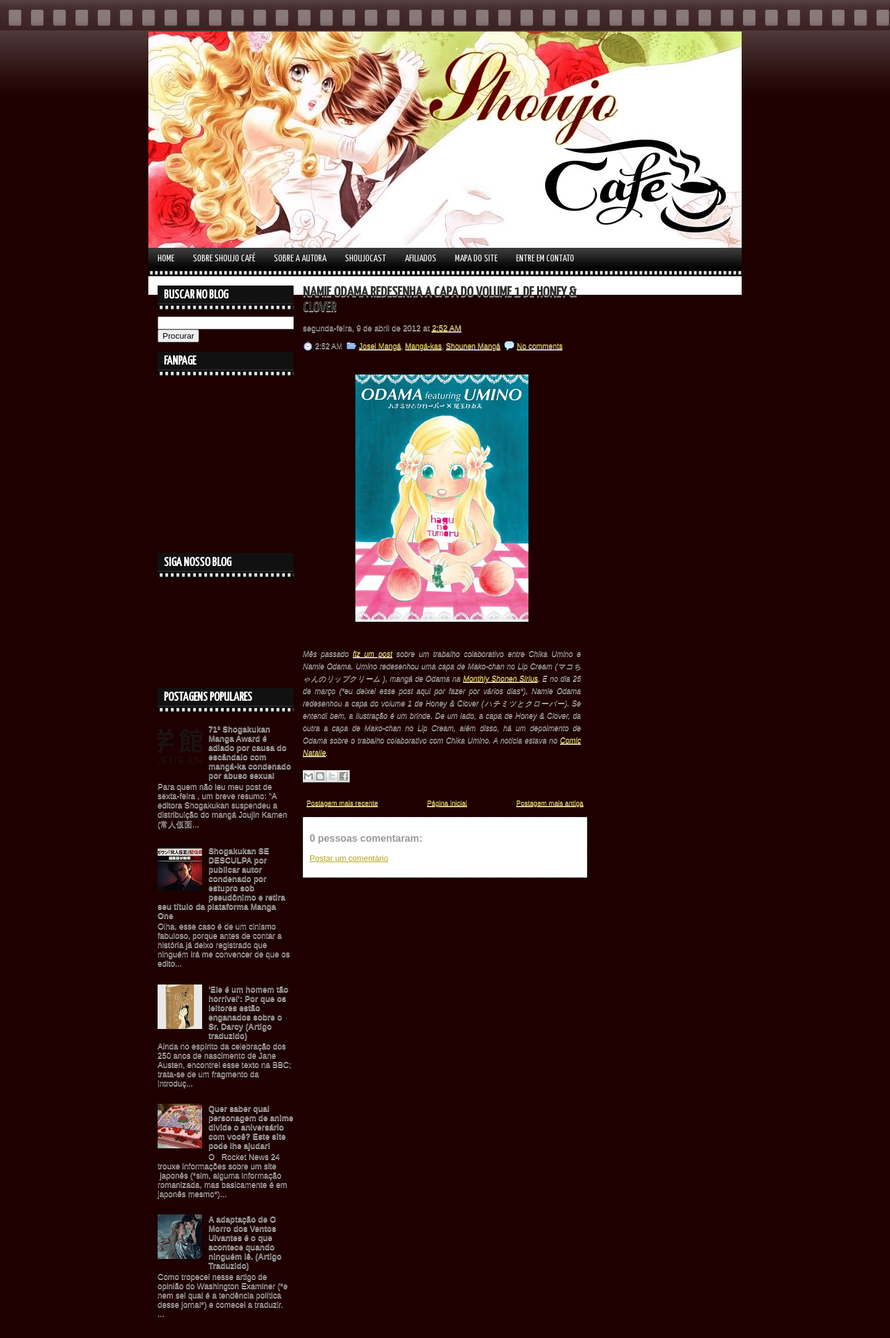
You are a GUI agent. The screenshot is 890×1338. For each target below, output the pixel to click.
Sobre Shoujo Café (224, 258)
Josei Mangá (380, 346)
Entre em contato (545, 258)
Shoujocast (365, 258)
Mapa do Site (476, 258)
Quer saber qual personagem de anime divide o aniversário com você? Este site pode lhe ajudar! (250, 1127)
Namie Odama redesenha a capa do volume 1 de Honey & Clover (440, 300)
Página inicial (447, 803)
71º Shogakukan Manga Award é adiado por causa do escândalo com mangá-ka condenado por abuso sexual (249, 752)
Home (166, 258)
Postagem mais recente (342, 803)
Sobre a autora (300, 258)
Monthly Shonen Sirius (500, 678)
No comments (539, 346)
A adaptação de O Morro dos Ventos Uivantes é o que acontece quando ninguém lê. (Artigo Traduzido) (244, 1242)
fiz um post (372, 654)
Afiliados (420, 258)
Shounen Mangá (473, 346)
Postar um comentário (349, 858)
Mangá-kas (423, 346)
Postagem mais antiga (549, 803)
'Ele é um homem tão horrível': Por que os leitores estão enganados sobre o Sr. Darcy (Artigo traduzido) (248, 1012)
